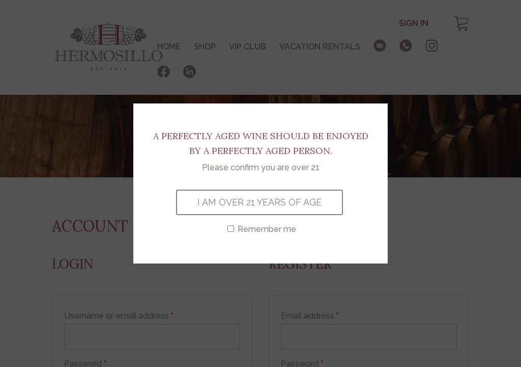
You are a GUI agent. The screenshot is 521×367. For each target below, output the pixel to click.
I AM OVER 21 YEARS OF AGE (259, 202)
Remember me (261, 229)
